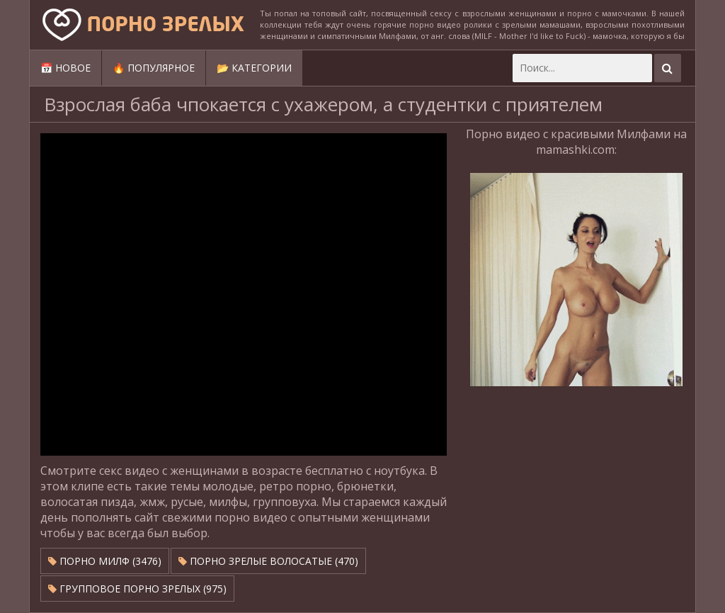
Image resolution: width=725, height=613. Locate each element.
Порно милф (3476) (104, 561)
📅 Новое (65, 67)
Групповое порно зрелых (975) (137, 588)
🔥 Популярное (154, 67)
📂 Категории (254, 67)
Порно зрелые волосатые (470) (268, 561)
